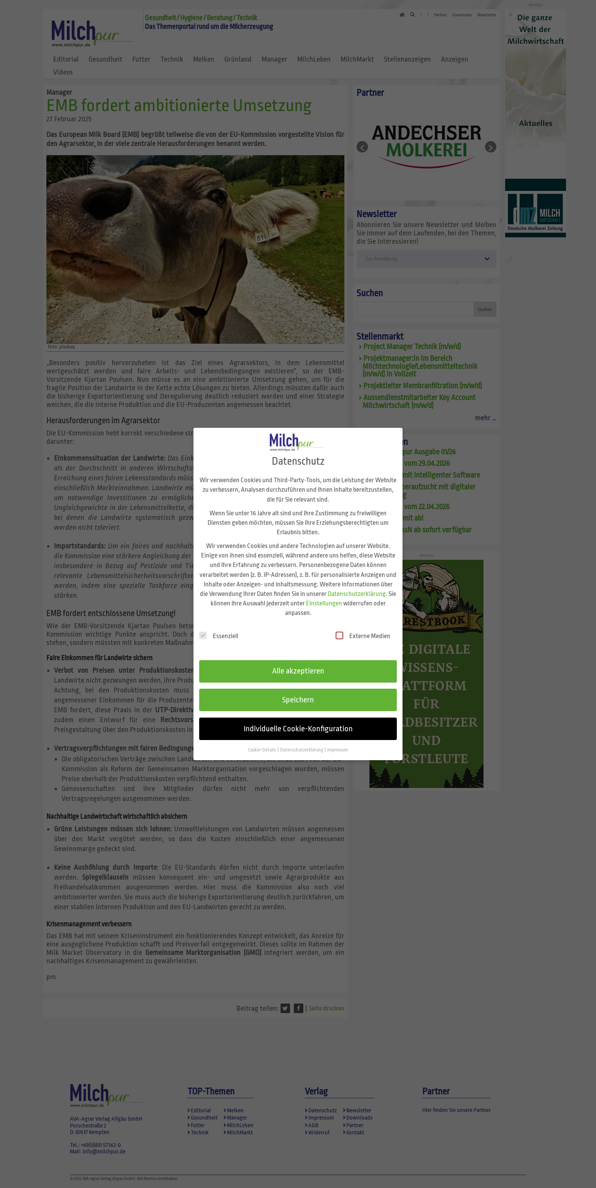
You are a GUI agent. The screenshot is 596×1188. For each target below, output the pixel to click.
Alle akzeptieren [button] (298, 664)
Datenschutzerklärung (357, 587)
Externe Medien (363, 629)
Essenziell (218, 629)
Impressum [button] (337, 743)
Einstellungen (324, 596)
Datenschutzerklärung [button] (302, 743)
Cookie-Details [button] (262, 743)
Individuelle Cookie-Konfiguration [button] (298, 721)
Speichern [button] (298, 693)
